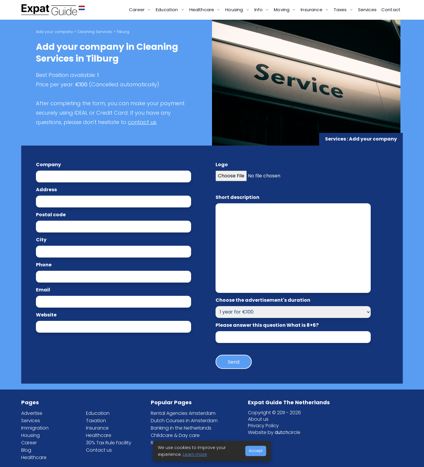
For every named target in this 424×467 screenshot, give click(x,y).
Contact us (99, 450)
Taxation (96, 420)
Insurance (97, 428)
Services (367, 9)
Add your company (54, 31)
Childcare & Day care (175, 435)
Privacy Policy (263, 425)
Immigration (35, 428)
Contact (390, 9)
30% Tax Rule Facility (108, 442)
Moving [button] (282, 9)
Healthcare (34, 457)
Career (29, 442)
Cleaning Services (94, 31)
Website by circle (274, 432)
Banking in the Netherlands (181, 428)
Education (98, 413)
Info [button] (259, 9)
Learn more (195, 454)
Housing (30, 435)
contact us (142, 122)
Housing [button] (234, 9)
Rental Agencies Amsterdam (183, 413)
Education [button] (167, 9)
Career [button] (137, 9)
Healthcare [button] (202, 9)
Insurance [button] (312, 9)
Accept (256, 450)
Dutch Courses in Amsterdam (184, 420)
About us (258, 419)
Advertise (31, 413)
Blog (26, 450)
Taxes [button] (341, 9)
